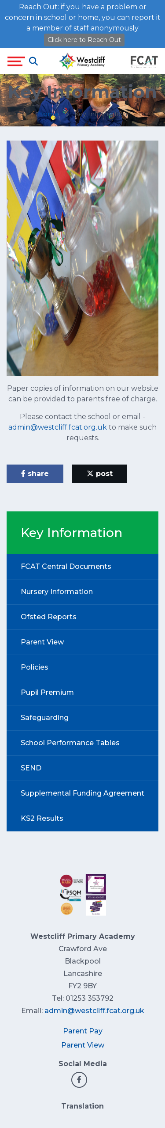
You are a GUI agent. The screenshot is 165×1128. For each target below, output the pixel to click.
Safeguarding (45, 717)
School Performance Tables (70, 743)
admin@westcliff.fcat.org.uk (57, 427)
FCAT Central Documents (66, 566)
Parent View (42, 642)
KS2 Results (42, 818)
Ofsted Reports (49, 617)
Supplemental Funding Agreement (82, 793)
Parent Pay (83, 1031)
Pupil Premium (47, 692)
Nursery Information (57, 591)
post (100, 473)
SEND (31, 768)
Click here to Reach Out (84, 40)
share (35, 473)
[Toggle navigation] (16, 61)
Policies (34, 667)
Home (48, 114)
